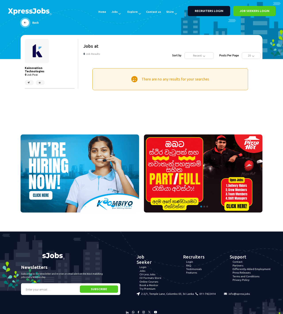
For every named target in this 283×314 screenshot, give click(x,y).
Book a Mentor (149, 285)
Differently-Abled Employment (252, 269)
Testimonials (194, 269)
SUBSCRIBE (99, 289)
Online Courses (149, 281)
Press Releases (241, 272)
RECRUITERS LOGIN (209, 11)
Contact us (153, 11)
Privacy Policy (241, 279)
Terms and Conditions (246, 276)
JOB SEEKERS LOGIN (254, 11)
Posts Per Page (229, 55)
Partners (238, 265)
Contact (238, 261)
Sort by (176, 55)
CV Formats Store (150, 277)
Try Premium (147, 288)
